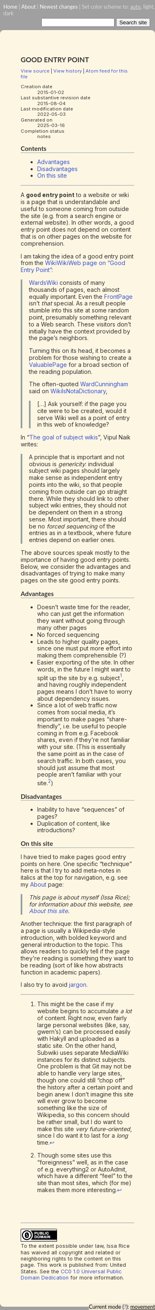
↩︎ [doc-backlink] (52, 1142)
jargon (77, 984)
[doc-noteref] (121, 677)
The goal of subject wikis (63, 437)
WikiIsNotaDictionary (78, 390)
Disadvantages (57, 168)
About (28, 6)
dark (8, 13)
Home (10, 6)
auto (135, 6)
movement (142, 1306)
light (148, 6)
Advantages (53, 161)
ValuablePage (48, 364)
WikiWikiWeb (63, 262)
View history (67, 71)
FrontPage (118, 296)
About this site (48, 910)
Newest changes (59, 6)
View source (35, 71)
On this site (52, 175)
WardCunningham (104, 383)
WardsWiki (43, 282)
